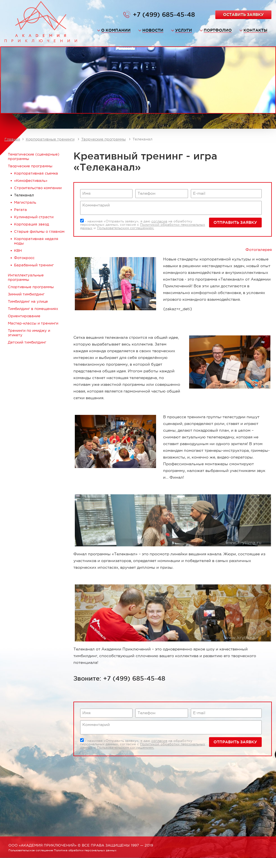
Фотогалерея (258, 249)
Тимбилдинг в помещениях (33, 309)
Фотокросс (24, 258)
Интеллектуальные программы (26, 277)
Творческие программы (103, 139)
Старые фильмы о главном (39, 231)
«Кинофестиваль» (30, 180)
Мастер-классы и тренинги (33, 323)
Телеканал (24, 195)
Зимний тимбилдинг (26, 294)
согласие (159, 221)
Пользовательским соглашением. (125, 228)
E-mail (199, 193)
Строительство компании (38, 188)
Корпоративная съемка (36, 173)
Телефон (147, 193)
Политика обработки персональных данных (85, 850)
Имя (86, 193)
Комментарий (96, 205)
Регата (20, 210)
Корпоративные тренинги (50, 139)
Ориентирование (24, 316)
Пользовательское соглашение (30, 850)
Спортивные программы (31, 287)
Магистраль (25, 202)
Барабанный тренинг (34, 265)
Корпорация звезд (31, 224)
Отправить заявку (235, 222)
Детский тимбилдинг (27, 342)
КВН (18, 250)
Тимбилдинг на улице (28, 301)
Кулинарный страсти (34, 217)
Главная (12, 139)
